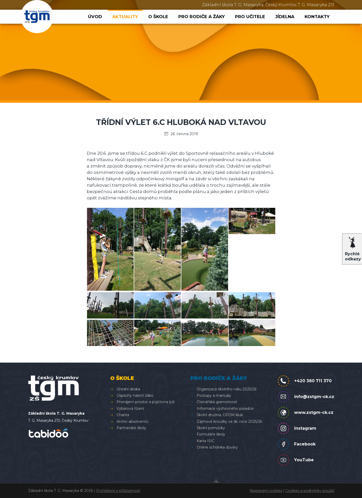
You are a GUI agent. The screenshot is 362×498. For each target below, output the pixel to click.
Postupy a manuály (214, 395)
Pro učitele (250, 16)
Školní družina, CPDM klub (220, 415)
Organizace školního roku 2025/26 (226, 389)
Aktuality (125, 16)
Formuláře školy (211, 434)
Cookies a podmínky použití (309, 490)
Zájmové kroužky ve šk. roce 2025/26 (229, 421)
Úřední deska (128, 389)
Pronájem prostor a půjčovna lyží (145, 402)
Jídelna (284, 16)
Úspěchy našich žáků (135, 395)
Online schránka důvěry (217, 447)
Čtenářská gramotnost (217, 402)
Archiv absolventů (132, 421)
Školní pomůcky (211, 428)
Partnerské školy (131, 428)
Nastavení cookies (266, 490)
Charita (123, 415)
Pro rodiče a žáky (201, 16)
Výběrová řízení (130, 408)
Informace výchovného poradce (225, 408)
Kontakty (317, 16)
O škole (158, 16)
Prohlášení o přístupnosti (118, 490)
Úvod (95, 16)
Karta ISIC (206, 441)
